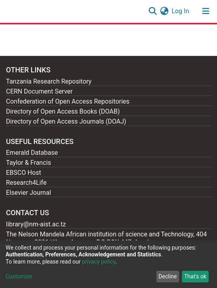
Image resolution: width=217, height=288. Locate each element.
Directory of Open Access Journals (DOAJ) (66, 121)
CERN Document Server (39, 91)
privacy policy (98, 261)
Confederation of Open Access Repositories (68, 101)
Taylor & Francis (28, 162)
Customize (19, 276)
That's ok (195, 276)
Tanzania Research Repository (48, 81)
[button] (164, 11)
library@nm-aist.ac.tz (36, 224)
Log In (181, 11)
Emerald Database (32, 152)
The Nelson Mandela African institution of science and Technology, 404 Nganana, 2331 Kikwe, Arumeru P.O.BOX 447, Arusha (106, 238)
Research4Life (26, 182)
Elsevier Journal (28, 192)
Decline (167, 276)
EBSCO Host (23, 172)
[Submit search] (153, 11)
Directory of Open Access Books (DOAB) (63, 111)
